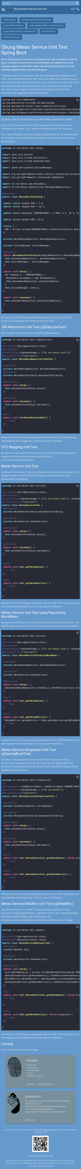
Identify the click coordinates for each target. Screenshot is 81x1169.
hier (36, 1049)
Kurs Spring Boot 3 (13, 26)
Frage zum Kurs (11, 37)
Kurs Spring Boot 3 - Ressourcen (46, 26)
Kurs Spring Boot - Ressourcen (19, 31)
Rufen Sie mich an (46, 1084)
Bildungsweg (49, 31)
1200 (44, 1132)
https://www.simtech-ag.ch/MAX (40, 1156)
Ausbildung (9, 20)
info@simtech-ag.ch (34, 1076)
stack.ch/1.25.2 (50, 1130)
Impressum (30, 1120)
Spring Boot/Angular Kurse (36, 20)
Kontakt (30, 1084)
